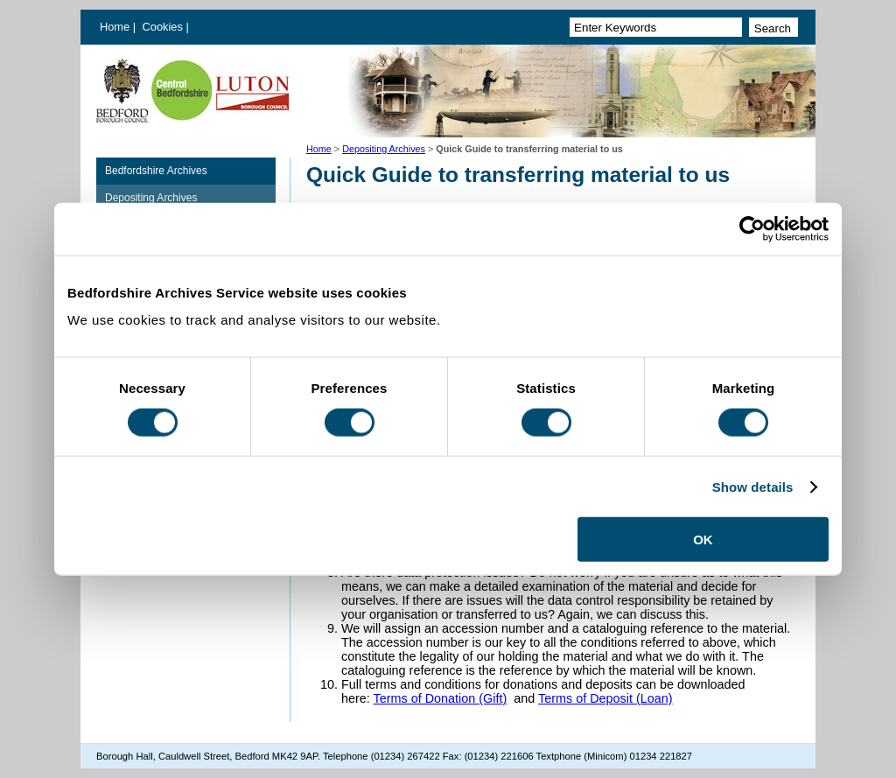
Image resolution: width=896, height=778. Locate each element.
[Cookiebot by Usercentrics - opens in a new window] (752, 228)
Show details (753, 486)
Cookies (164, 26)
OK (703, 539)
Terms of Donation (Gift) (441, 698)
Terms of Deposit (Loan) (605, 698)
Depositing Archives (383, 149)
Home (115, 26)
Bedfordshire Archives (156, 171)
